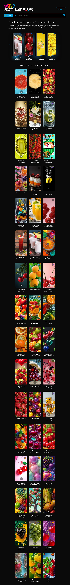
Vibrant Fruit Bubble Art (21, 193)
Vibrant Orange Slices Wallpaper (21, 354)
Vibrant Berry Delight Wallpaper (48, 451)
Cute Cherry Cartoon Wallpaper (48, 290)
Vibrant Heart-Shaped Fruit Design (49, 354)
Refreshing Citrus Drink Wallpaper (35, 225)
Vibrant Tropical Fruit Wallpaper (21, 516)
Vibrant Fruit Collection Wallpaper (35, 354)
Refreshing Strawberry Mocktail (21, 258)
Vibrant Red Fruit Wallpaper (35, 161)
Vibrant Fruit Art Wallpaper (48, 483)
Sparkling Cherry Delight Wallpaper (21, 483)
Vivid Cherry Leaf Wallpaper (48, 548)
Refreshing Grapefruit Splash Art (21, 96)
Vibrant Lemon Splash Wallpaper (49, 193)
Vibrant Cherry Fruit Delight (35, 419)
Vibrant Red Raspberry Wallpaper (49, 225)
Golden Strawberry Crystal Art (21, 129)
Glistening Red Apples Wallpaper (21, 290)
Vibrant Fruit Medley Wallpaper (48, 96)
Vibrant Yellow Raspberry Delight (35, 580)
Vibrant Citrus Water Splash (48, 322)
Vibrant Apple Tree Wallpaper (35, 516)
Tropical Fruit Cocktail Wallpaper (35, 129)
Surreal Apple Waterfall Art (49, 129)
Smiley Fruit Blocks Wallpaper (49, 419)
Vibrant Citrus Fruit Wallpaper (48, 258)
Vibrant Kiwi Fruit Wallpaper (21, 161)
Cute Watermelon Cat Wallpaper (48, 161)
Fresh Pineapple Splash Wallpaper (35, 96)
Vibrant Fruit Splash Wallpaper (21, 225)
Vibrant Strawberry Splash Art (48, 580)
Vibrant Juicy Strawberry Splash (21, 548)
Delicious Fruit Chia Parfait (35, 193)
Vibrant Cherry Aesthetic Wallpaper (35, 451)
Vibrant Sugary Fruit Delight (21, 451)
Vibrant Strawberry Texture (21, 419)
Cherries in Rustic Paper (35, 386)
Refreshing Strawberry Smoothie (35, 258)
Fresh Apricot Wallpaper (35, 289)
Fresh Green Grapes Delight (35, 548)
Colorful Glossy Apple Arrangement (35, 483)
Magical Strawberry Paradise (21, 580)
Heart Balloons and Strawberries (21, 387)
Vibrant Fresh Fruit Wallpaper (48, 516)
